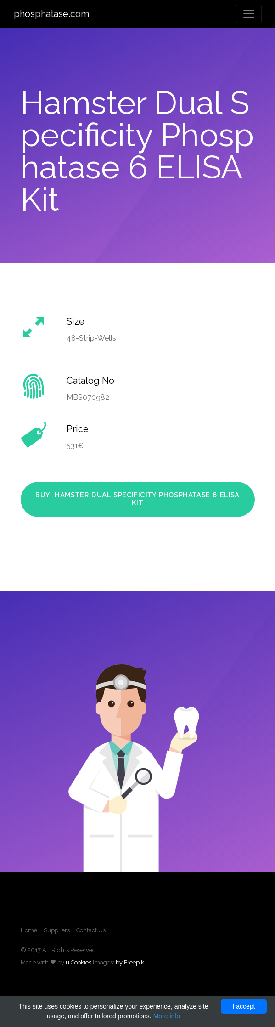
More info (166, 1016)
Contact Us (91, 930)
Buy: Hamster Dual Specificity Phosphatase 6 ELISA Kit (137, 499)
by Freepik (130, 962)
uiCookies (78, 962)
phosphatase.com (51, 13)
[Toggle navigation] (249, 14)
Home (29, 930)
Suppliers (57, 930)
